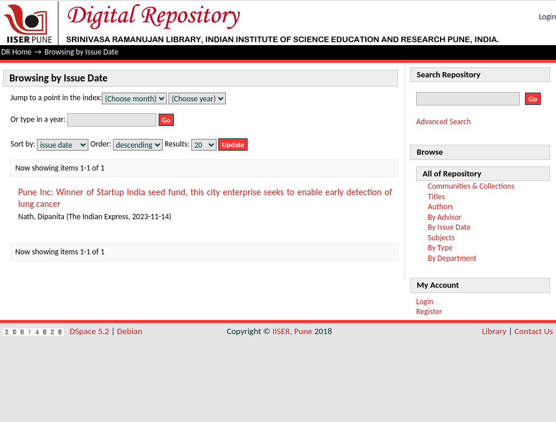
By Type (440, 248)
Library (494, 331)
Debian (129, 331)
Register (429, 311)
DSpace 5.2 (90, 331)
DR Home (16, 52)
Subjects (441, 238)
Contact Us (533, 331)
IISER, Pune (292, 331)
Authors (440, 207)
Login (547, 17)
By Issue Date (449, 227)
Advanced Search (443, 122)
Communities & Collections (471, 186)
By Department (452, 258)
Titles (436, 197)
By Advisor (445, 217)
